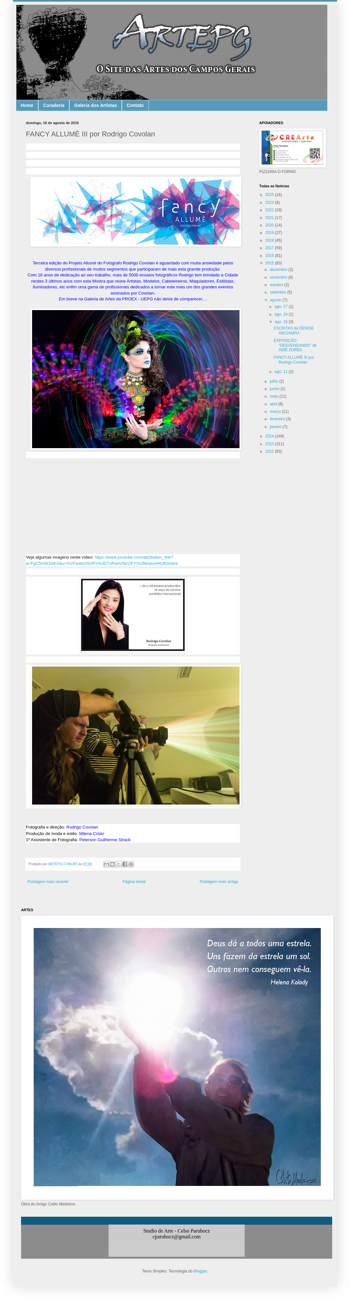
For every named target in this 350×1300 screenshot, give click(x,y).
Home (27, 105)
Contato (135, 105)
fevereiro (278, 419)
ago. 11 (281, 371)
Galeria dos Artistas (95, 105)
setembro (278, 292)
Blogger (200, 1271)
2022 (270, 210)
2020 (270, 225)
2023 (270, 202)
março (276, 411)
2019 (270, 232)
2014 (270, 436)
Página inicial (134, 881)
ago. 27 (281, 306)
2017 (270, 248)
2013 (270, 444)
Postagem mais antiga (219, 881)
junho (275, 389)
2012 (270, 451)
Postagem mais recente (48, 881)
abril (274, 404)
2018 (270, 240)
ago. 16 (281, 321)
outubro (277, 285)
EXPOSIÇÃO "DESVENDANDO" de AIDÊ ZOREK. (295, 345)
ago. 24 (281, 314)
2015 (270, 263)
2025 (270, 194)
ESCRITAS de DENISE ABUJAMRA (294, 330)
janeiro (276, 426)
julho (274, 381)
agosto (276, 300)
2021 (270, 217)
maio (274, 396)
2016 (270, 255)
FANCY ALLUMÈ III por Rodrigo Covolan (294, 359)
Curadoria (53, 105)
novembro (279, 277)
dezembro (279, 269)
